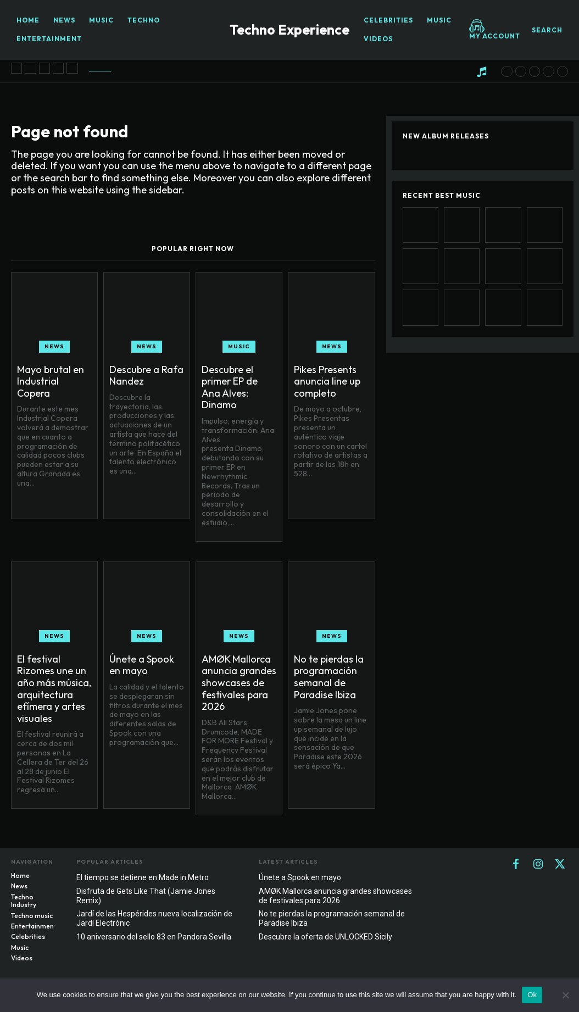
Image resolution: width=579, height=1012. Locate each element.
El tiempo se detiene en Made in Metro (142, 877)
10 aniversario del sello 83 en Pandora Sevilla (153, 936)
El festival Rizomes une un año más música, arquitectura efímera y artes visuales (54, 689)
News (54, 346)
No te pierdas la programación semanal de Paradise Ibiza (329, 677)
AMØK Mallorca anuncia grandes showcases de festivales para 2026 (239, 683)
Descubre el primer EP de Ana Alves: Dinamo (230, 387)
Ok (532, 995)
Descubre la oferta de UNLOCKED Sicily (325, 936)
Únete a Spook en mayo (141, 665)
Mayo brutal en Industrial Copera (50, 381)
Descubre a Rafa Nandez (146, 375)
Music (239, 346)
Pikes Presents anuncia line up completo (327, 381)
